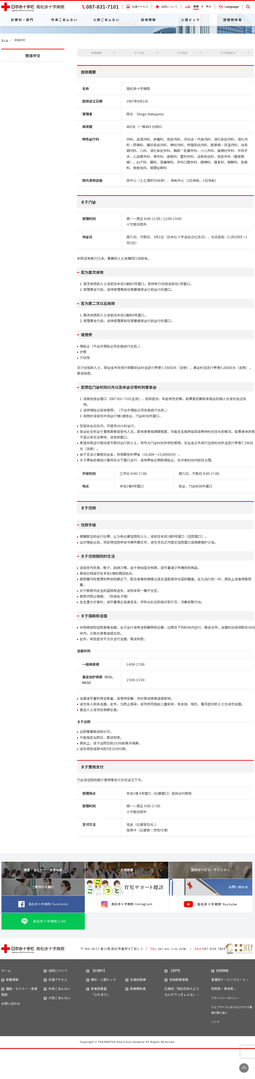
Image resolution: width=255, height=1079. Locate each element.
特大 (208, 6)
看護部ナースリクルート (228, 1009)
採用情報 (148, 19)
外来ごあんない (64, 19)
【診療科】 (96, 1000)
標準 (196, 6)
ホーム (5, 67)
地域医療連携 (176, 1009)
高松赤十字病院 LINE (50, 951)
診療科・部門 (22, 19)
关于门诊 (138, 81)
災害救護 (127, 900)
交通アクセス (140, 7)
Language (232, 6)
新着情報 (10, 1009)
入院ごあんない (106, 19)
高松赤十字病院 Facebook (48, 934)
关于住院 (180, 81)
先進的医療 (135, 1009)
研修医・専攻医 (222, 1018)
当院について (169, 7)
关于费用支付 (226, 81)
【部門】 (173, 1000)
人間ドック (190, 19)
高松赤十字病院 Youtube (217, 934)
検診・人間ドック (101, 1009)
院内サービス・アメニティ (210, 900)
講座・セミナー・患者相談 (43, 900)
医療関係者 (232, 19)
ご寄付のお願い (43, 917)
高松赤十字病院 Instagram (132, 934)
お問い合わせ (230, 917)
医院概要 (95, 81)
